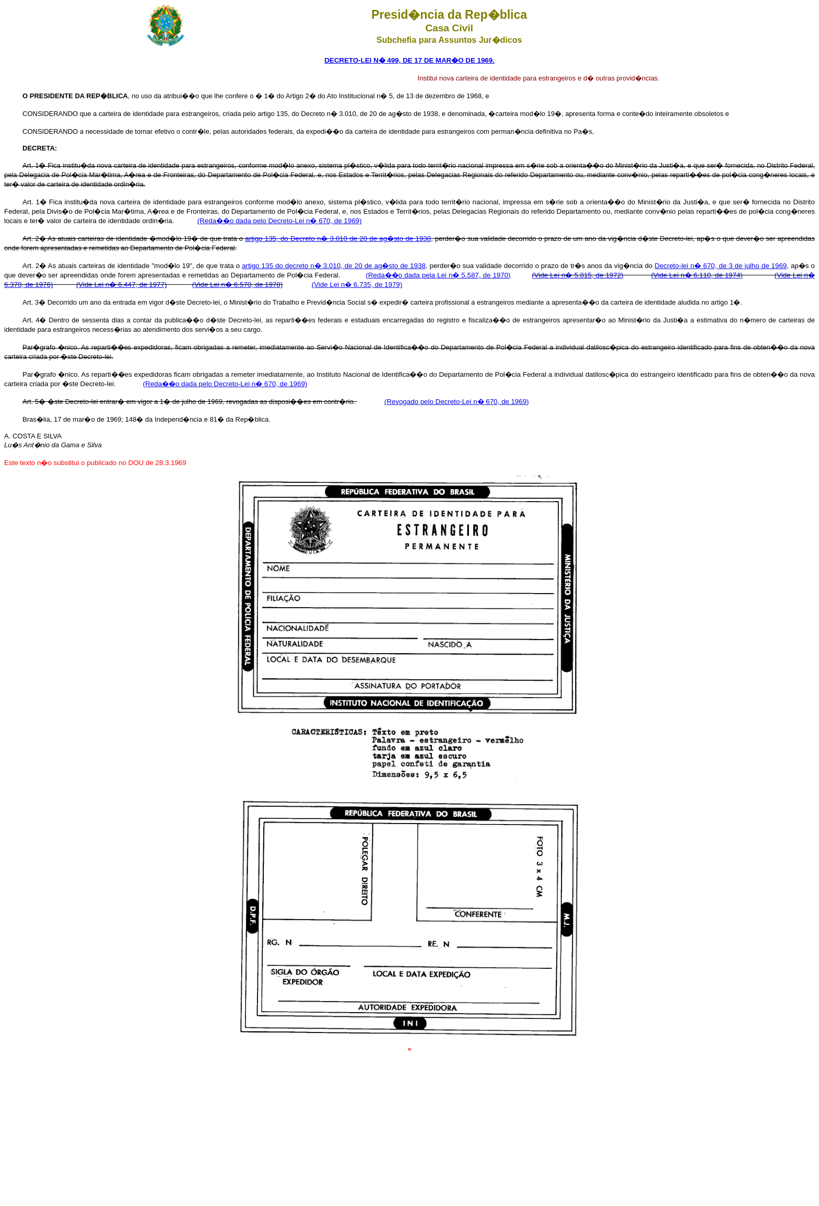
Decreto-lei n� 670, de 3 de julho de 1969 (720, 266)
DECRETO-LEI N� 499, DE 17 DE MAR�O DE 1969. (409, 60)
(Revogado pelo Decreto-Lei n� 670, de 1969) (456, 401)
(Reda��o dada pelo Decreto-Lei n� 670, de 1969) (279, 221)
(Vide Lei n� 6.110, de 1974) (696, 275)
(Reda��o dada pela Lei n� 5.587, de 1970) (438, 275)
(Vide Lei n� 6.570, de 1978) (237, 284)
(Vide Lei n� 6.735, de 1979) (357, 284)
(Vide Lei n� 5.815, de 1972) (577, 275)
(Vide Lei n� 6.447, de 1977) (121, 284)
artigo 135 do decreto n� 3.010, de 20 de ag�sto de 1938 (334, 266)
